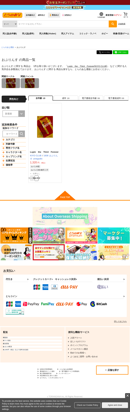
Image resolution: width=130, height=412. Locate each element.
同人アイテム (67, 33)
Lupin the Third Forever (81, 66)
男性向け (54, 15)
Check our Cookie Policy (87, 405)
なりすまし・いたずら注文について (55, 387)
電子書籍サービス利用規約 (51, 379)
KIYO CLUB (103, 66)
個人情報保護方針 (48, 381)
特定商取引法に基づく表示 (51, 384)
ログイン (118, 15)
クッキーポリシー (70, 381)
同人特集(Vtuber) (47, 33)
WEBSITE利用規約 (48, 373)
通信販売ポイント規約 (49, 376)
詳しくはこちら (120, 325)
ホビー (105, 33)
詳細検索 (121, 24)
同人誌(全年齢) (10, 33)
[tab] (66, 99)
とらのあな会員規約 (72, 373)
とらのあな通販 (7, 47)
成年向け (41, 15)
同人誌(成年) (28, 33)
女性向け (67, 15)
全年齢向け (30, 15)
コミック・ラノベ (87, 33)
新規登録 (109, 15)
